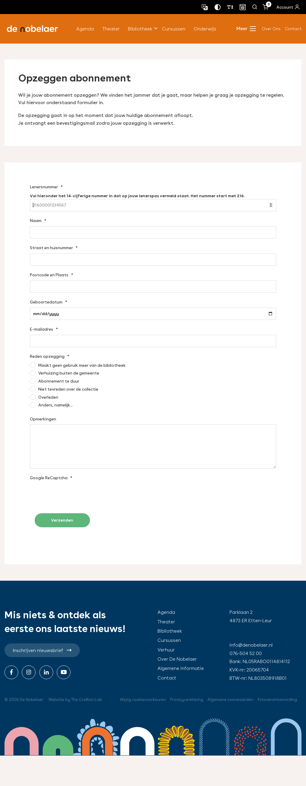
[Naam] (153, 232)
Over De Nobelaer (177, 659)
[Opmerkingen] (153, 446)
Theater (111, 29)
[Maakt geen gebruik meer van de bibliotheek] (78, 365)
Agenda (85, 29)
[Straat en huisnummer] (153, 259)
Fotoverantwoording (277, 699)
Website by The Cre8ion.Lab (75, 699)
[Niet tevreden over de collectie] (64, 389)
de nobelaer (32, 28)
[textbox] (153, 197)
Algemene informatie (180, 668)
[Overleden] (44, 397)
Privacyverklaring (186, 699)
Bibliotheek (140, 29)
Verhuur (166, 650)
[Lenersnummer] (153, 205)
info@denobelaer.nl (251, 645)
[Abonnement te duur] (54, 381)
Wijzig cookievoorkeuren (143, 699)
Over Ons (271, 28)
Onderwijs (205, 29)
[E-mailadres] (153, 341)
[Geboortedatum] (153, 314)
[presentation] (75, 494)
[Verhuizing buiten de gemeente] (64, 373)
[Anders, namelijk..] (51, 405)
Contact (293, 28)
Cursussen (173, 29)
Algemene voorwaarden (230, 699)
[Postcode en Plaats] (153, 287)
